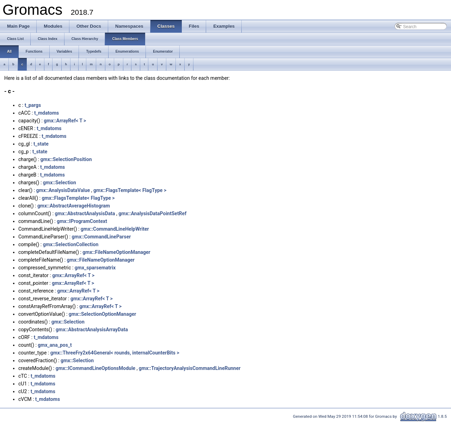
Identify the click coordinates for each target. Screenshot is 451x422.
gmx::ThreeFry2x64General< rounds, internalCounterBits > (114, 353)
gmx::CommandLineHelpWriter (115, 229)
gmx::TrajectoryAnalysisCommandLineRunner (190, 368)
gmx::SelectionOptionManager (102, 314)
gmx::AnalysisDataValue (63, 190)
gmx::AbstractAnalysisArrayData (92, 329)
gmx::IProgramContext (82, 221)
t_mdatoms (46, 113)
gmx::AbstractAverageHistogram (73, 206)
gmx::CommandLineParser (101, 236)
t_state (41, 144)
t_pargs (33, 105)
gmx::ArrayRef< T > (65, 120)
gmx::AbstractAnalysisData (85, 213)
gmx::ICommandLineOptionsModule (96, 368)
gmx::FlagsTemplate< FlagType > (129, 190)
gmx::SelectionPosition (66, 159)
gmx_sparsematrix (95, 267)
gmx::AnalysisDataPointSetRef (152, 213)
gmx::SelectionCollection (71, 244)
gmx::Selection (59, 182)
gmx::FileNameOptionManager (116, 252)
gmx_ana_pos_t (55, 345)
